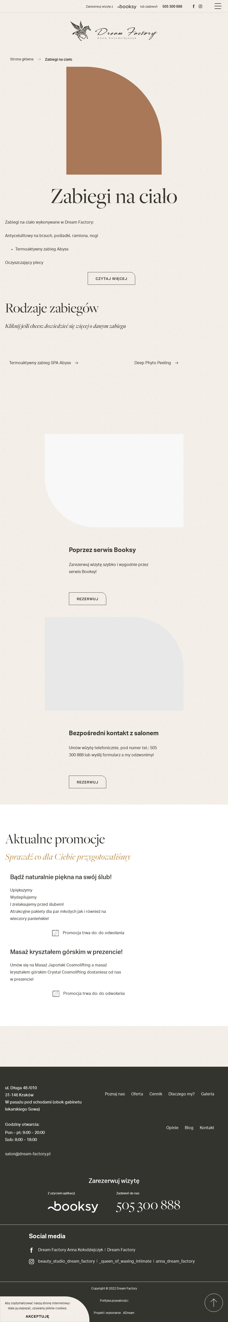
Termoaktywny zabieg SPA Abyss (43, 363)
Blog (189, 1128)
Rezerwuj (87, 599)
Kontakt (207, 1128)
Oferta (137, 1094)
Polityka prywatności (114, 1300)
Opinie (172, 1128)
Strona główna (22, 59)
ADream (128, 1312)
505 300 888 (172, 6)
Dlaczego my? (182, 1094)
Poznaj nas (115, 1094)
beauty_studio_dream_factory (66, 1261)
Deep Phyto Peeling (156, 363)
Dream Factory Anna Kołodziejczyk (70, 1250)
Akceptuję (37, 1316)
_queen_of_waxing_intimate (125, 1261)
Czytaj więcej (111, 278)
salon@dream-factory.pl (28, 1154)
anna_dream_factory (175, 1261)
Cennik (155, 1094)
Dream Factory (121, 1250)
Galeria (207, 1094)
